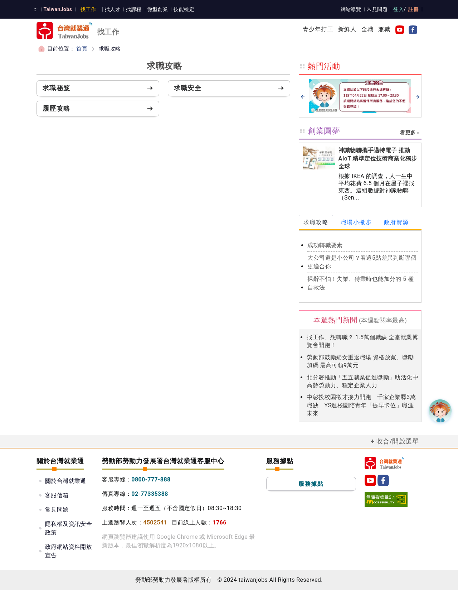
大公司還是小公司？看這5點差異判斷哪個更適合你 (361, 262)
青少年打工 (318, 29)
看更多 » (410, 133)
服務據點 (310, 483)
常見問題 (377, 9)
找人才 (112, 9)
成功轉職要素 (324, 245)
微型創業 (157, 9)
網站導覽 (351, 9)
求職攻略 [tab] (315, 222)
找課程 (133, 9)
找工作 (88, 9)
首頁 (81, 48)
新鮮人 (347, 29)
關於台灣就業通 (65, 481)
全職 (367, 29)
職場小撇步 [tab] (356, 222)
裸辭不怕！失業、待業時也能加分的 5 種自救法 (360, 283)
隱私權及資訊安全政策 (68, 528)
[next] (417, 96)
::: (36, 9)
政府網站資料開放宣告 (68, 551)
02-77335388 (149, 493)
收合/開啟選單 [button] (397, 441)
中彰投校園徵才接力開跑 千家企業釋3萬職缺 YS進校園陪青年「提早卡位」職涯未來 (361, 405)
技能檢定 (183, 9)
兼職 (384, 29)
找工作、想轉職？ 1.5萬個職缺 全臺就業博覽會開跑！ (362, 341)
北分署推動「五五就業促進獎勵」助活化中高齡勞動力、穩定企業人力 (362, 381)
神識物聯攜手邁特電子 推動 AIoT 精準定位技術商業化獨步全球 (377, 158)
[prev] (302, 96)
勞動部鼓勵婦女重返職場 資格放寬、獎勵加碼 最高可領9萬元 (360, 361)
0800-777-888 (150, 479)
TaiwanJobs (57, 9)
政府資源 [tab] (396, 222)
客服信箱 (57, 495)
